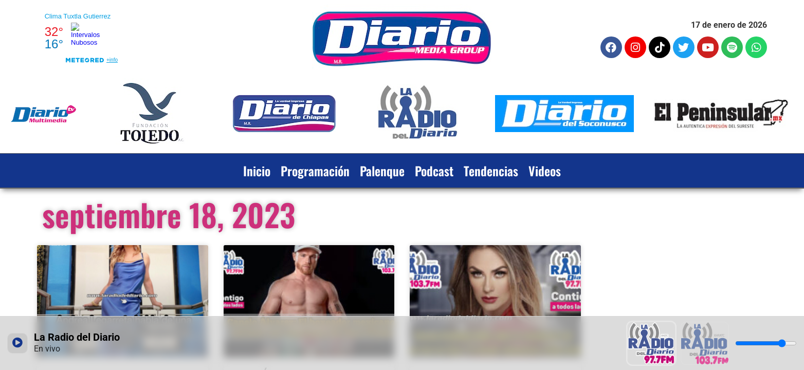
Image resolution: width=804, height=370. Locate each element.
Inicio (256, 170)
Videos (544, 170)
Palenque (382, 170)
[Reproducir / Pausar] (17, 343)
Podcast (434, 170)
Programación (315, 170)
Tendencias (491, 170)
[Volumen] (766, 343)
